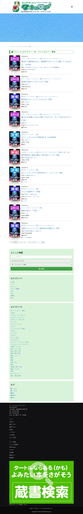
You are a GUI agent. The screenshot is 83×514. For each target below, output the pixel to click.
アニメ (12, 284)
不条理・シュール (16, 346)
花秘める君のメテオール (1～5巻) (34, 82)
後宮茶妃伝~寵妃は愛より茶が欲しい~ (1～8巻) (40, 155)
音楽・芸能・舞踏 (16, 375)
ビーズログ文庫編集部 (53, 67)
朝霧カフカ (33, 231)
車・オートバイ (15, 373)
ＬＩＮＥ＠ (12, 432)
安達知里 (27, 231)
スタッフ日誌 (12, 437)
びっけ (26, 213)
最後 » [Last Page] (43, 242)
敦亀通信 (11, 457)
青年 (22, 96)
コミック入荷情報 (13, 444)
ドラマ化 (14, 391)
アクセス (11, 449)
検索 (41, 269)
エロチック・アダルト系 (17, 319)
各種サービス (12, 427)
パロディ (13, 331)
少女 (22, 152)
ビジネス (13, 335)
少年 (22, 134)
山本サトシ (28, 140)
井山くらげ (33, 157)
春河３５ (38, 231)
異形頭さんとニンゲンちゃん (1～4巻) (36, 99)
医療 (12, 357)
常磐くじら (28, 194)
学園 (12, 360)
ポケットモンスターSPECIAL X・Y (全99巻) (38, 137)
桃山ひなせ (34, 194)
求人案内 (11, 452)
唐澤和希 (27, 157)
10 (29, 242)
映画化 (30, 237)
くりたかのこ (35, 67)
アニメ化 (24, 182)
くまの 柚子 (43, 67)
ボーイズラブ (14, 340)
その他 (12, 282)
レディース (24, 58)
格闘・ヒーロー (15, 369)
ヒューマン (14, 333)
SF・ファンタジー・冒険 (35, 58)
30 (35, 242)
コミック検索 (12, 442)
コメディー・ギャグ (16, 324)
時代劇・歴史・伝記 (63, 152)
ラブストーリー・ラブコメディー (52, 58)
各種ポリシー (12, 455)
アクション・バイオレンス (46, 225)
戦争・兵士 (14, 362)
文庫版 (12, 295)
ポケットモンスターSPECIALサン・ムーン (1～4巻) (42, 173)
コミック (16, 46)
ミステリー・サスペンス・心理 (19, 342)
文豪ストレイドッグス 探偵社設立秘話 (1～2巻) (40, 228)
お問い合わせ (12, 447)
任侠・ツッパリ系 (16, 349)
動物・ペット (14, 355)
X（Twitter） (12, 435)
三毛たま (27, 102)
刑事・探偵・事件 (16, 353)
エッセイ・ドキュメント (17, 317)
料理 (12, 364)
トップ (11, 46)
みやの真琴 (28, 67)
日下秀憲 (27, 175)
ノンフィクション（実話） (18, 328)
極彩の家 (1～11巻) (29, 211)
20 (32, 242)
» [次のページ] (39, 242)
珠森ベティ (28, 84)
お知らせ (11, 421)
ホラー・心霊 (14, 337)
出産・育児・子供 (16, 351)
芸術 (12, 371)
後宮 (12, 393)
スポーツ (13, 326)
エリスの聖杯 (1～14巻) (30, 192)
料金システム (12, 424)
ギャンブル (14, 322)
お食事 (11, 429)
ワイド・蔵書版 (15, 289)
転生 (12, 397)
